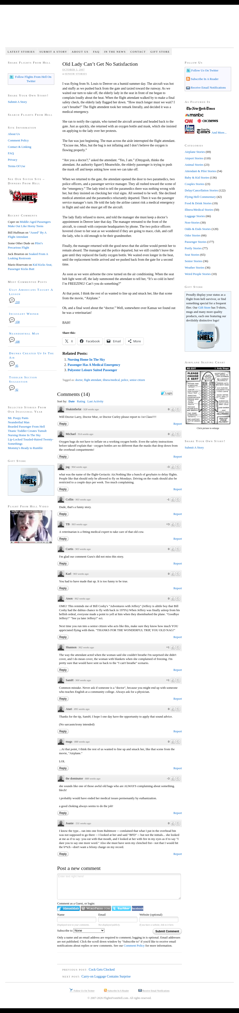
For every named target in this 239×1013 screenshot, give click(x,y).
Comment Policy (134, 945)
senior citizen (137, 380)
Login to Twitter (121, 908)
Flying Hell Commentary (200, 197)
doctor (78, 380)
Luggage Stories (195, 216)
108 (14, 341)
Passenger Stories (195, 242)
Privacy (12, 159)
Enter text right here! (119, 886)
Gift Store (160, 51)
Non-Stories (192, 222)
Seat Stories (192, 254)
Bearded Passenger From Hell (26, 426)
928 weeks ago (91, 409)
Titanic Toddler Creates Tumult (27, 431)
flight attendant (92, 380)
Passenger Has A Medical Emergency (94, 365)
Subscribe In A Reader (204, 79)
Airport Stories (194, 158)
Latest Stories (21, 51)
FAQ (96, 51)
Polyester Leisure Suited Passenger (92, 370)
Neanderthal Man (24, 333)
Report (178, 423)
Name (61, 914)
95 (13, 365)
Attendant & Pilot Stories (200, 171)
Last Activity (95, 401)
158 (14, 322)
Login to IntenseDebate (68, 908)
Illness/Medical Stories (199, 209)
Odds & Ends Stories (198, 229)
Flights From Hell (119, 28)
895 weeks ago (82, 709)
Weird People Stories (198, 274)
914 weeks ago (85, 434)
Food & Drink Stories (198, 203)
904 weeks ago (79, 466)
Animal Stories (194, 164)
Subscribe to (81, 930)
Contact (138, 51)
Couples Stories (194, 184)
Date (72, 401)
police (124, 380)
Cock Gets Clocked (102, 969)
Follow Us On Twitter (204, 70)
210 (14, 302)
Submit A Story (53, 51)
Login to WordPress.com (96, 908)
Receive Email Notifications (208, 87)
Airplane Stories (195, 152)
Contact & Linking (19, 147)
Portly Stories (193, 248)
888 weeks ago (82, 741)
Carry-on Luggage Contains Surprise (105, 976)
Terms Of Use (16, 166)
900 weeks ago (83, 680)
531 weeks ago (83, 823)
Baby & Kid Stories (197, 177)
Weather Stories (194, 267)
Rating (81, 401)
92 (13, 389)
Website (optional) (150, 914)
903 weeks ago (83, 499)
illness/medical (111, 380)
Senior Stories (76, 74)
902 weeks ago (82, 598)
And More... (219, 132)
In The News (115, 51)
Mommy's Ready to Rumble (25, 448)
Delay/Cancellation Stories (201, 190)
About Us (80, 51)
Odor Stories (192, 235)
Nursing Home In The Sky (86, 359)
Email (102, 914)
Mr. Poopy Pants (18, 418)
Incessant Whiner (24, 313)
